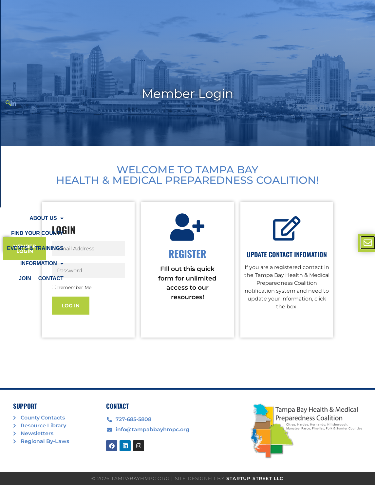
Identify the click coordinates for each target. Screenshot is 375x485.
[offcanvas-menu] (367, 242)
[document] (187, 242)
